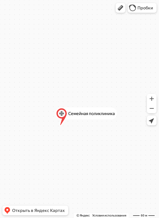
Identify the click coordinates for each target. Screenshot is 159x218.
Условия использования (109, 215)
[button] (120, 8)
